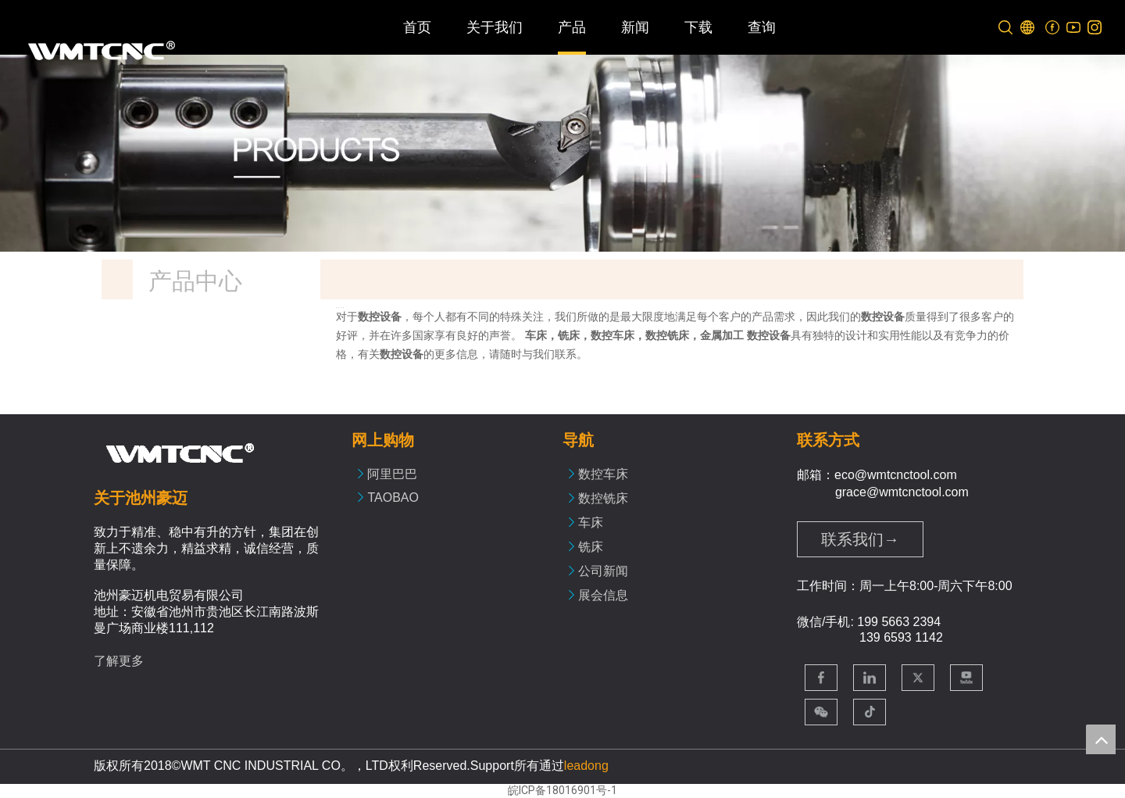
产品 (572, 27)
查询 (762, 27)
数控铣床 (603, 498)
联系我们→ (860, 539)
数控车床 (603, 474)
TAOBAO (393, 497)
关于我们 (494, 27)
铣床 (590, 546)
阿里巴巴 (392, 474)
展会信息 (603, 595)
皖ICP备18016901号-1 (562, 790)
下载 (698, 27)
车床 (590, 522)
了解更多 (119, 660)
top (1101, 739)
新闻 (635, 27)
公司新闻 (603, 571)
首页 (417, 27)
